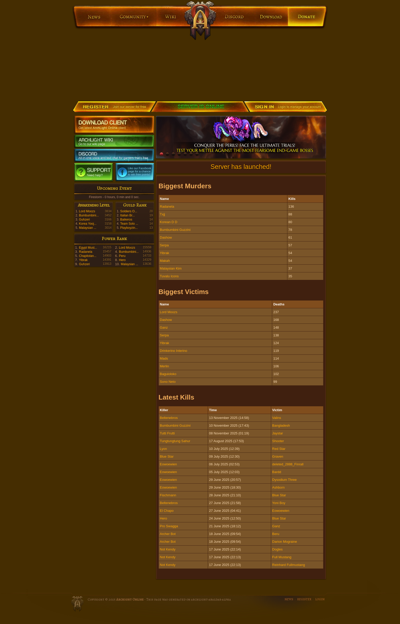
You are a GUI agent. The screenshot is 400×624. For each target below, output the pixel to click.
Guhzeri (84, 219)
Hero (122, 260)
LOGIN (319, 599)
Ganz (164, 327)
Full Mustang (281, 557)
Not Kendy (168, 549)
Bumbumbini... (89, 215)
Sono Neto (168, 382)
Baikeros (126, 219)
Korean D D (168, 222)
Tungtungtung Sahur (175, 441)
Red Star (278, 449)
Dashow (166, 237)
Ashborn (278, 487)
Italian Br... (127, 215)
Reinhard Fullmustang (288, 565)
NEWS (289, 599)
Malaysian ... (87, 228)
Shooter (278, 441)
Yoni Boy (278, 503)
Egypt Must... (88, 247)
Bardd (276, 472)
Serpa (164, 245)
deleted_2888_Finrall (287, 464)
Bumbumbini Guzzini (175, 230)
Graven (277, 456)
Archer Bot (168, 534)
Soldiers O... (128, 211)
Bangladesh (281, 425)
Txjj (162, 214)
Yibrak (83, 260)
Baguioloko (168, 374)
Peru (122, 256)
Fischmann (168, 495)
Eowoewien (168, 464)
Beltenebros (169, 418)
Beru (275, 534)
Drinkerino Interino (173, 351)
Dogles (277, 549)
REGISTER (304, 599)
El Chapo (166, 511)
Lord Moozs (87, 211)
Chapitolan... (87, 256)
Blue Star (166, 456)
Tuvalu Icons (169, 276)
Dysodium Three (284, 480)
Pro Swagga (169, 526)
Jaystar (277, 433)
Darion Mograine (284, 542)
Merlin (164, 366)
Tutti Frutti (167, 433)
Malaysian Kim (171, 268)
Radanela (85, 252)
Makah (165, 261)
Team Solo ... (129, 223)
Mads (164, 358)
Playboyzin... (129, 228)
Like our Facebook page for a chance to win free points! (139, 171)
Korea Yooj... (87, 223)
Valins (276, 418)
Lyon (163, 449)
